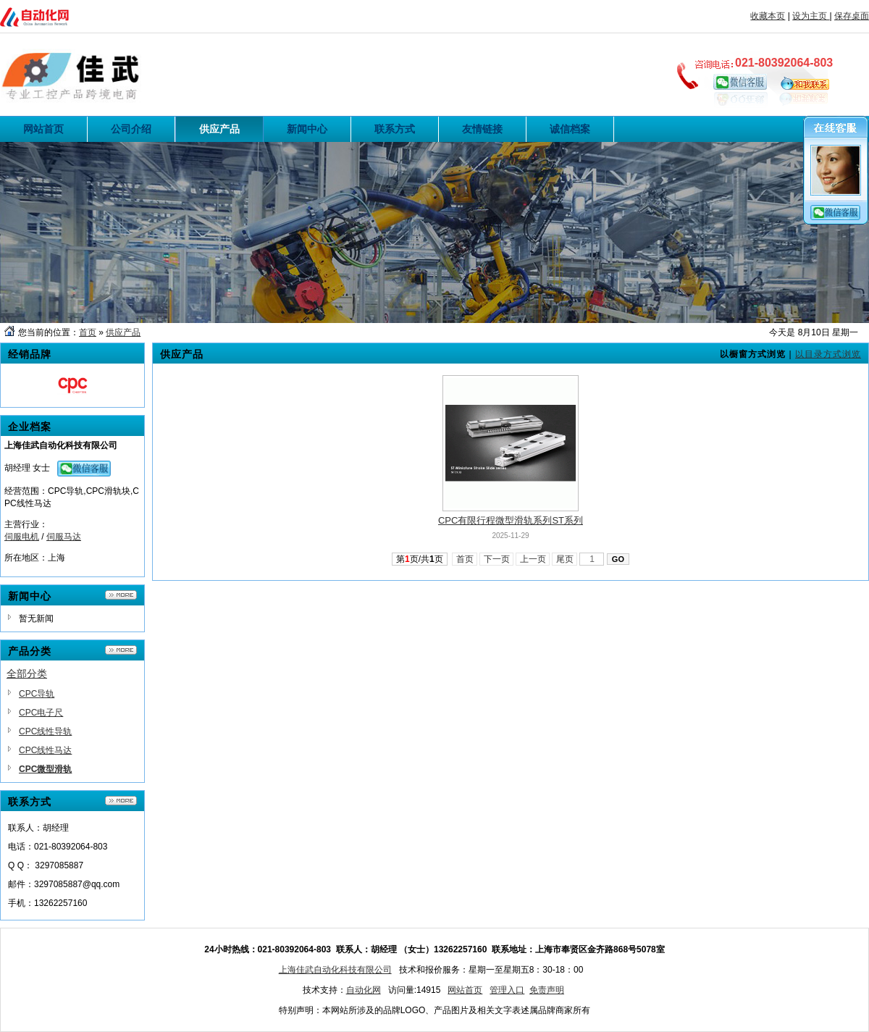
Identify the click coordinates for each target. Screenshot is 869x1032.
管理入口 (507, 990)
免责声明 (546, 990)
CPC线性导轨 (45, 731)
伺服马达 (63, 537)
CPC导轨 (36, 694)
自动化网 (363, 990)
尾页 (564, 559)
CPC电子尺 (41, 713)
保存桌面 (851, 16)
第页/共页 (419, 559)
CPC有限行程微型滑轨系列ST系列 (510, 520)
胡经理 (17, 468)
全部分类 (27, 673)
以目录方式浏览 (828, 354)
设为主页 (810, 16)
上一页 (532, 559)
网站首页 (465, 990)
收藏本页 (767, 16)
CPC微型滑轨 (45, 769)
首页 (87, 332)
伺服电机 (21, 537)
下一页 (496, 559)
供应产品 (123, 332)
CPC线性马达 (45, 750)
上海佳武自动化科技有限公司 (335, 970)
